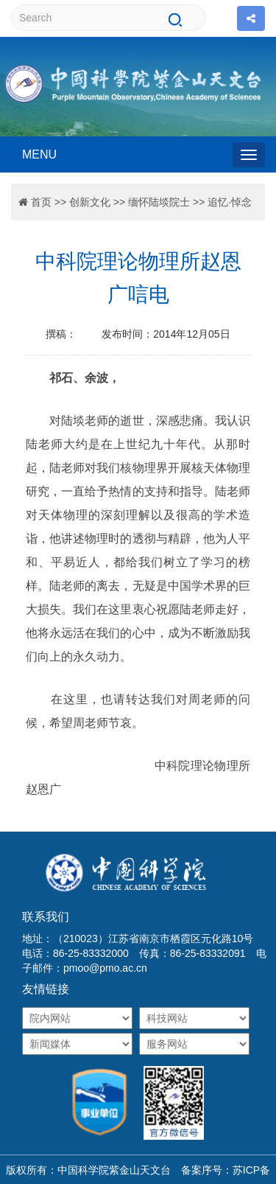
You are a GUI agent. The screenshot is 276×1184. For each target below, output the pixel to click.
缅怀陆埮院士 (159, 202)
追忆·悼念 (230, 202)
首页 (41, 202)
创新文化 (89, 202)
